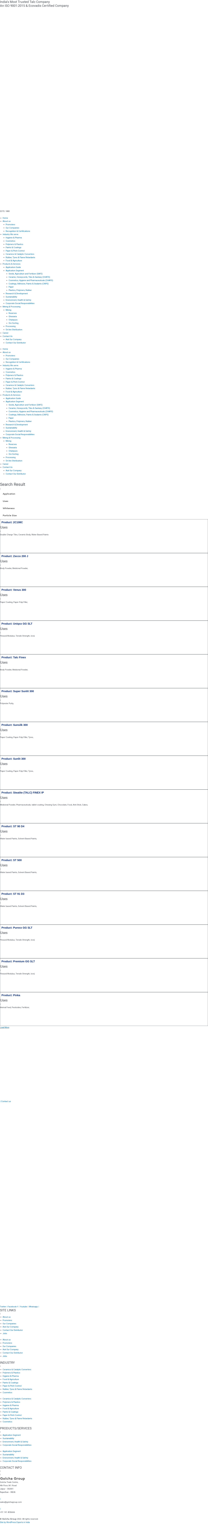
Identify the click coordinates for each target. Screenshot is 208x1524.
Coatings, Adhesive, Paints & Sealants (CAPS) (29, 284)
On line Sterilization (14, 329)
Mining (8, 310)
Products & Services (11, 264)
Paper (11, 287)
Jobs (5, 1333)
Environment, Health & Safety (18, 300)
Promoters (10, 224)
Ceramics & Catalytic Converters (20, 254)
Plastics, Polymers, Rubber (20, 290)
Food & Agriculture (14, 260)
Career (5, 333)
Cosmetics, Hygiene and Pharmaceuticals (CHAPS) (31, 280)
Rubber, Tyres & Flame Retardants (20, 257)
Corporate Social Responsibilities (20, 303)
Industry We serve (10, 234)
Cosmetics (10, 241)
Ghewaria (13, 316)
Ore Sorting (13, 323)
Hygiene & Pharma (14, 237)
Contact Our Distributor (16, 343)
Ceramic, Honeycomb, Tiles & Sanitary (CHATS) (29, 277)
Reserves (13, 313)
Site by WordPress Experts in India (15, 1522)
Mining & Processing (11, 306)
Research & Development (17, 293)
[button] (4, 1027)
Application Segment (15, 270)
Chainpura (13, 320)
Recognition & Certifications (18, 231)
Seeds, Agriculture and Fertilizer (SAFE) (26, 274)
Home (5, 218)
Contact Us (7, 336)
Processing (11, 326)
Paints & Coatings (13, 247)
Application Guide (13, 267)
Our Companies (12, 228)
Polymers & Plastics (14, 244)
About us (7, 221)
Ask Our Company (13, 339)
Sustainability (11, 297)
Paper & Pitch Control (15, 251)
